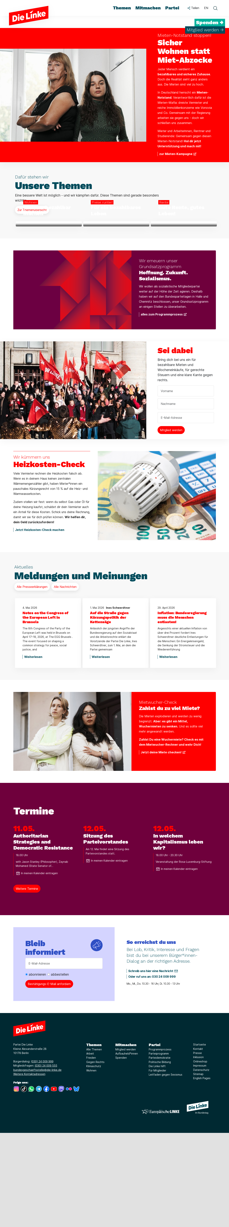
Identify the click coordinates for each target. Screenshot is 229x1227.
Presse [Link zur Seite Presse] (197, 1147)
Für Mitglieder (157, 1164)
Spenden (121, 1152)
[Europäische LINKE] (160, 1205)
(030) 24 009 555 (46, 1159)
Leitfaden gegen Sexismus (165, 1168)
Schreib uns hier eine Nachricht (150, 1065)
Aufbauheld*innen (126, 1147)
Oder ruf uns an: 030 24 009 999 (152, 1071)
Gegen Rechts (95, 1156)
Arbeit (90, 1147)
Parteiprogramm (159, 1147)
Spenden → (210, 23)
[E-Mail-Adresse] (64, 1057)
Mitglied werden (125, 1143)
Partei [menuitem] (172, 8)
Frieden (91, 1152)
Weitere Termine (27, 983)
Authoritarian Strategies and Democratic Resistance (43, 936)
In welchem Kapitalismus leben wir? (178, 936)
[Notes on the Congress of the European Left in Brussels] (48, 711)
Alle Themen (94, 1143)
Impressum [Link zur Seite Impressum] (199, 1159)
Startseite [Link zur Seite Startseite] (199, 1138)
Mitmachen (125, 1139)
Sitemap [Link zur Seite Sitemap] (198, 1168)
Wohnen (91, 1164)
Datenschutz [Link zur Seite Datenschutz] (201, 1164)
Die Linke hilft (157, 1160)
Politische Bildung (160, 1156)
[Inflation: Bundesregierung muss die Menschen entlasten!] (183, 711)
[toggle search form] (215, 8)
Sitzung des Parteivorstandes (105, 933)
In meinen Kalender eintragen (37, 967)
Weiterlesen (33, 751)
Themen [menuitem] (122, 8)
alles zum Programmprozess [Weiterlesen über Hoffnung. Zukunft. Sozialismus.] (162, 409)
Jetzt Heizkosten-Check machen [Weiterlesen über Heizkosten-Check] (39, 624)
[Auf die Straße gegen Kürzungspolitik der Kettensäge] (115, 711)
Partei (154, 1139)
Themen (93, 1139)
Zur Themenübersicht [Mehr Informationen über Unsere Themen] (32, 210)
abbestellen (58, 1069)
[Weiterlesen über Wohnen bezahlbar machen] (49, 271)
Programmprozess (160, 1143)
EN (206, 8)
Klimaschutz (93, 1160)
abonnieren (35, 1069)
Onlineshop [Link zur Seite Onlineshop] (200, 1155)
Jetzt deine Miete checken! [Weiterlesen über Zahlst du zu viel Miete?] (161, 846)
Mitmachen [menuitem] (148, 8)
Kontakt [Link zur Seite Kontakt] (198, 1143)
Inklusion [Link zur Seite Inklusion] (198, 1151)
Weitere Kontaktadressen (29, 1168)
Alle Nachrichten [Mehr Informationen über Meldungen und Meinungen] (65, 681)
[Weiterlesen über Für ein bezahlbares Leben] (116, 271)
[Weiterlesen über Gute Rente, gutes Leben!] (184, 271)
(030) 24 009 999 (42, 1155)
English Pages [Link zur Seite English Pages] (201, 1172)
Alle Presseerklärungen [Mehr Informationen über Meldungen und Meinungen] (32, 681)
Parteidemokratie (159, 1152)
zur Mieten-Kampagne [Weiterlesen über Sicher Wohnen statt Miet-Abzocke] (175, 154)
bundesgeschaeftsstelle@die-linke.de (37, 1164)
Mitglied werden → (205, 30)
